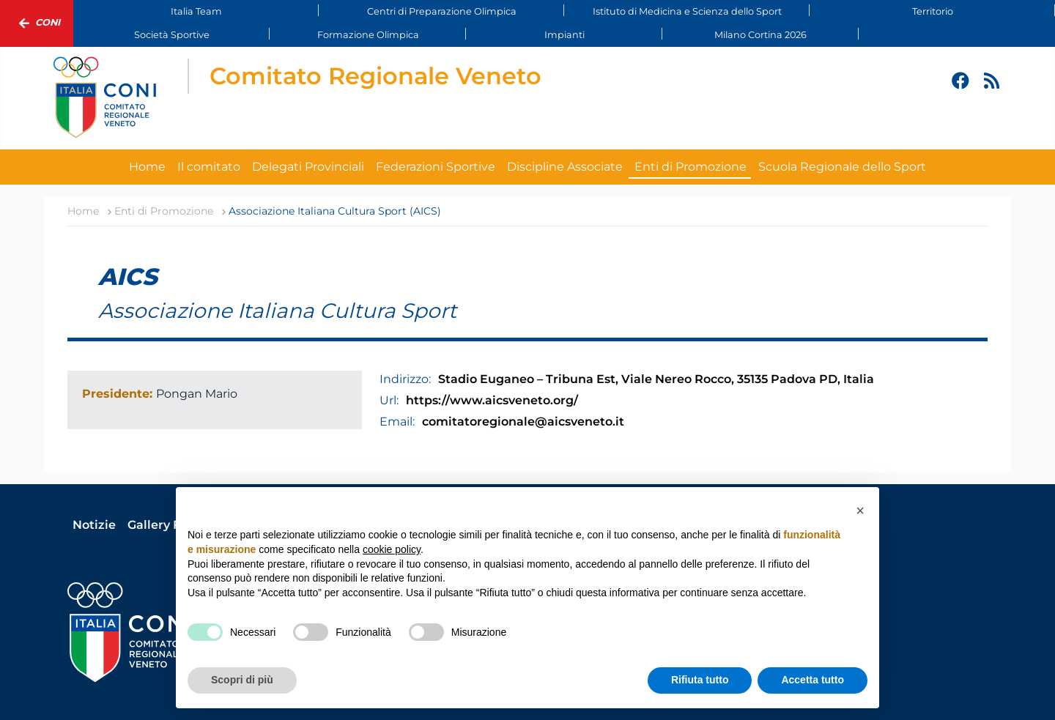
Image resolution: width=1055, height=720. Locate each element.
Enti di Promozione (690, 167)
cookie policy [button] (392, 549)
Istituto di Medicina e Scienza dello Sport (687, 11)
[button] (860, 510)
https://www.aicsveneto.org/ (492, 400)
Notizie (94, 525)
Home (147, 167)
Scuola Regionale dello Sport (842, 167)
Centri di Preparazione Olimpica (442, 11)
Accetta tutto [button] (812, 680)
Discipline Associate (565, 167)
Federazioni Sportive (435, 167)
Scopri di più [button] (242, 680)
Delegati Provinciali (308, 167)
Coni (36, 23)
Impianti (564, 34)
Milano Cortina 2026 (760, 34)
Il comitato (208, 167)
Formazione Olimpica (368, 34)
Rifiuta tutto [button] (700, 680)
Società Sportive (172, 34)
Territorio (932, 11)
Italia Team (196, 11)
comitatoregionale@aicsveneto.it (523, 421)
